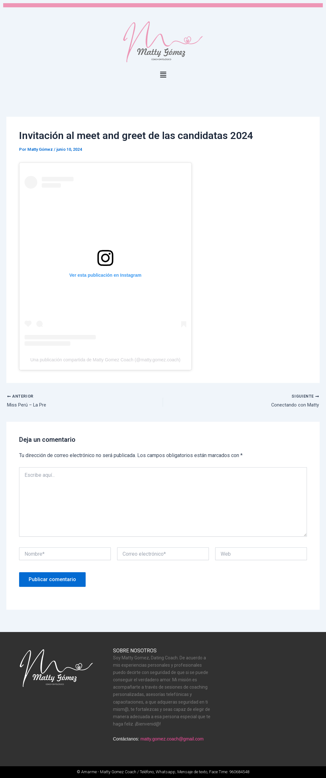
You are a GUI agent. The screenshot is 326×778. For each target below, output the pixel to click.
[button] (163, 75)
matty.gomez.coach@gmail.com (171, 739)
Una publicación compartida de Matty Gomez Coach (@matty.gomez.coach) (105, 360)
